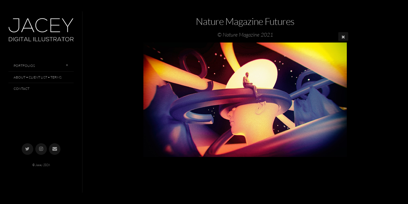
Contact (21, 88)
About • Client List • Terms (37, 77)
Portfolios (24, 65)
